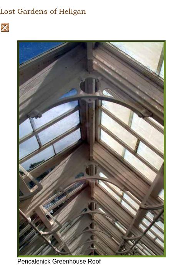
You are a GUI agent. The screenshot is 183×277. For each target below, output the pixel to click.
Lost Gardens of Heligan (43, 11)
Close (4, 27)
